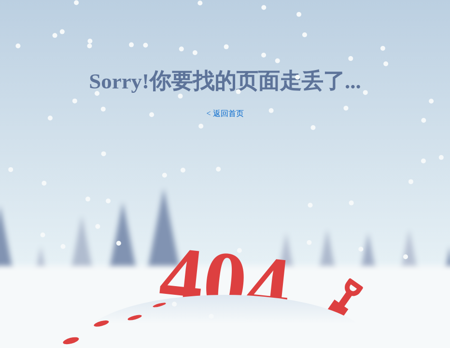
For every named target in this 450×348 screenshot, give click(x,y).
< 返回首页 (224, 113)
